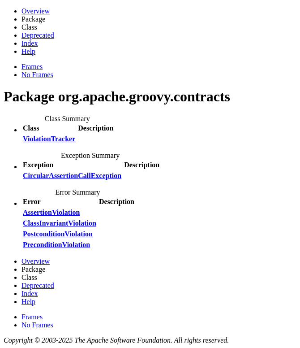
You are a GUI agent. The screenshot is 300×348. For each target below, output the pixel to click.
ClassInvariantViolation (59, 223)
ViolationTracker (49, 139)
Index (29, 43)
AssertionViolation (51, 212)
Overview (35, 11)
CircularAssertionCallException (72, 175)
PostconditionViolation (58, 234)
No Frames (37, 74)
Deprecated (37, 35)
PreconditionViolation (56, 244)
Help (28, 51)
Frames (32, 66)
